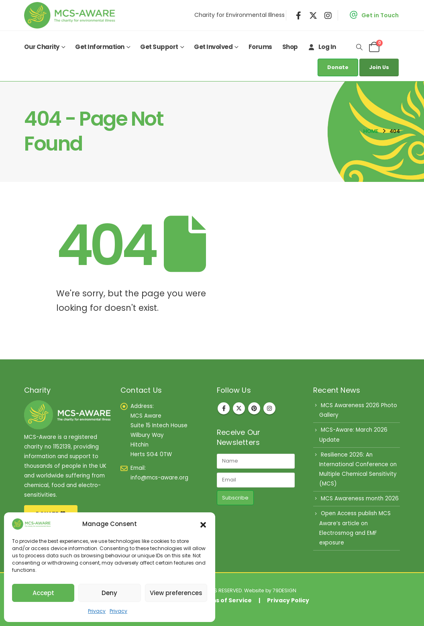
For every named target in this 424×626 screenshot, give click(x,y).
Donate (338, 67)
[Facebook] (298, 15)
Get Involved (213, 47)
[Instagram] (328, 15)
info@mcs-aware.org (159, 477)
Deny (109, 593)
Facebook (224, 408)
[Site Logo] (71, 15)
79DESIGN (284, 590)
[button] (203, 524)
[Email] (256, 480)
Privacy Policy (288, 600)
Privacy (97, 611)
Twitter (239, 408)
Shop (290, 47)
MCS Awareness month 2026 (360, 498)
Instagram (269, 408)
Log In (322, 47)
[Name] (256, 461)
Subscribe (235, 497)
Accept (43, 593)
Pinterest (254, 408)
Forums (260, 47)
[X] (313, 15)
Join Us (379, 67)
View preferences (176, 593)
